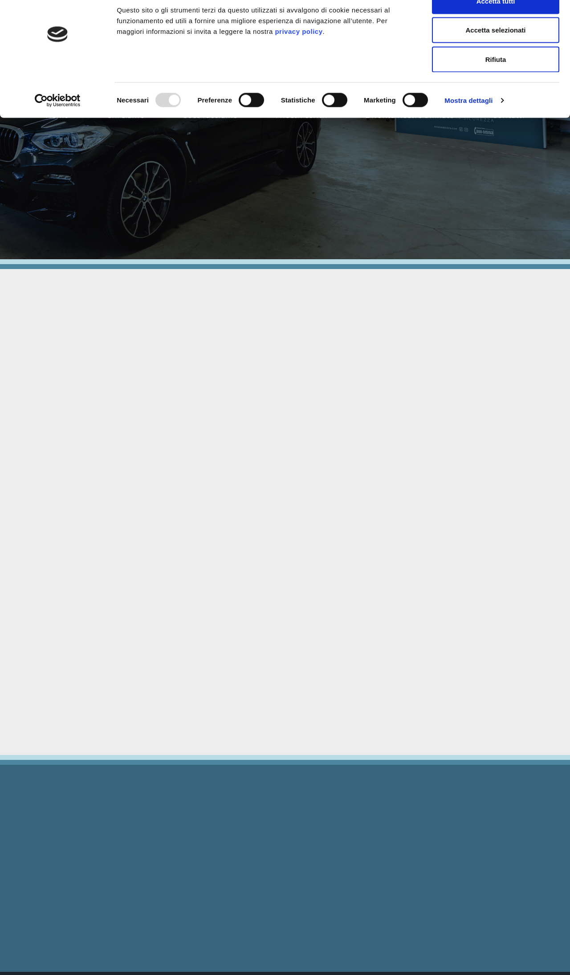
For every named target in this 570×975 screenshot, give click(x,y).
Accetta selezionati (495, 53)
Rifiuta (495, 82)
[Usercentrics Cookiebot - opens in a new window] (58, 123)
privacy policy (298, 53)
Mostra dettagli (468, 122)
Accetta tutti (495, 23)
